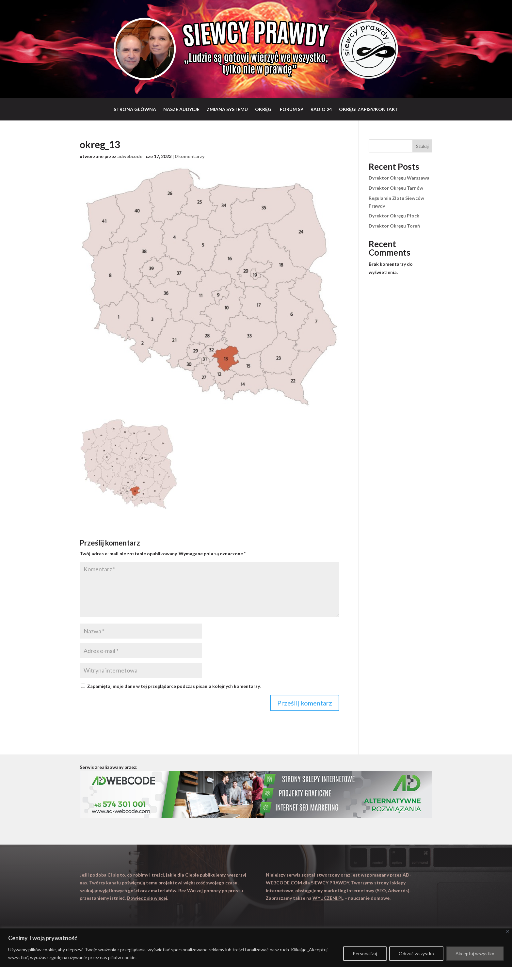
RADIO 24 (321, 109)
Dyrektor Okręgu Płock (394, 215)
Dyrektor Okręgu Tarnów (396, 188)
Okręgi (264, 109)
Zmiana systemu (227, 109)
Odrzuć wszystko (416, 953)
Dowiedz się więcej (147, 898)
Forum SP (291, 109)
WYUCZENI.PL (328, 898)
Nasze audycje (181, 109)
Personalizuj (365, 953)
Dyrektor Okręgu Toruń (394, 226)
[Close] (507, 931)
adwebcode (129, 156)
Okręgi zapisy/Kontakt (368, 109)
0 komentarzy (189, 156)
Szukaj (422, 146)
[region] (256, 947)
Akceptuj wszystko (475, 953)
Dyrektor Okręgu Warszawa (399, 178)
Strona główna (135, 109)
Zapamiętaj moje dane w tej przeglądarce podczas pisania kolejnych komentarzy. (174, 686)
